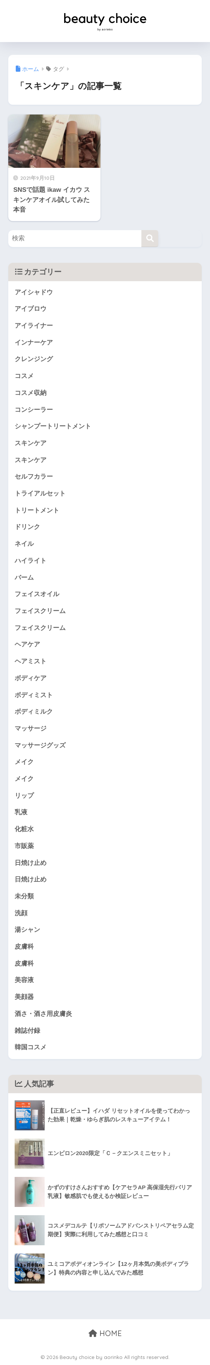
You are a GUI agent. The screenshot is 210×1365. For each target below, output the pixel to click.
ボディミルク (34, 711)
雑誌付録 (27, 1030)
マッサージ (30, 728)
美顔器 (24, 996)
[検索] (149, 238)
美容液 (24, 980)
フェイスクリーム (40, 611)
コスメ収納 (30, 392)
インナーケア (34, 342)
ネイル (24, 543)
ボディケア (30, 678)
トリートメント (37, 510)
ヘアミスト (30, 661)
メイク (24, 761)
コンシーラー (34, 409)
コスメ (24, 376)
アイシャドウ (34, 292)
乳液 (21, 812)
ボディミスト (34, 695)
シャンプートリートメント (53, 426)
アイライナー (34, 325)
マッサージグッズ (40, 745)
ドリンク (27, 526)
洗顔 (21, 913)
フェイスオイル (37, 594)
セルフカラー (34, 476)
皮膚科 (24, 946)
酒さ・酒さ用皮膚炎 (43, 1013)
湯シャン (27, 929)
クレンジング (34, 359)
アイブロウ (30, 308)
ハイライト (30, 560)
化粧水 (24, 829)
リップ (24, 795)
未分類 (24, 896)
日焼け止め (30, 862)
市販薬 (24, 846)
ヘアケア (27, 644)
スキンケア (30, 443)
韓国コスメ (30, 1047)
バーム (24, 577)
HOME (105, 1333)
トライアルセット (40, 493)
